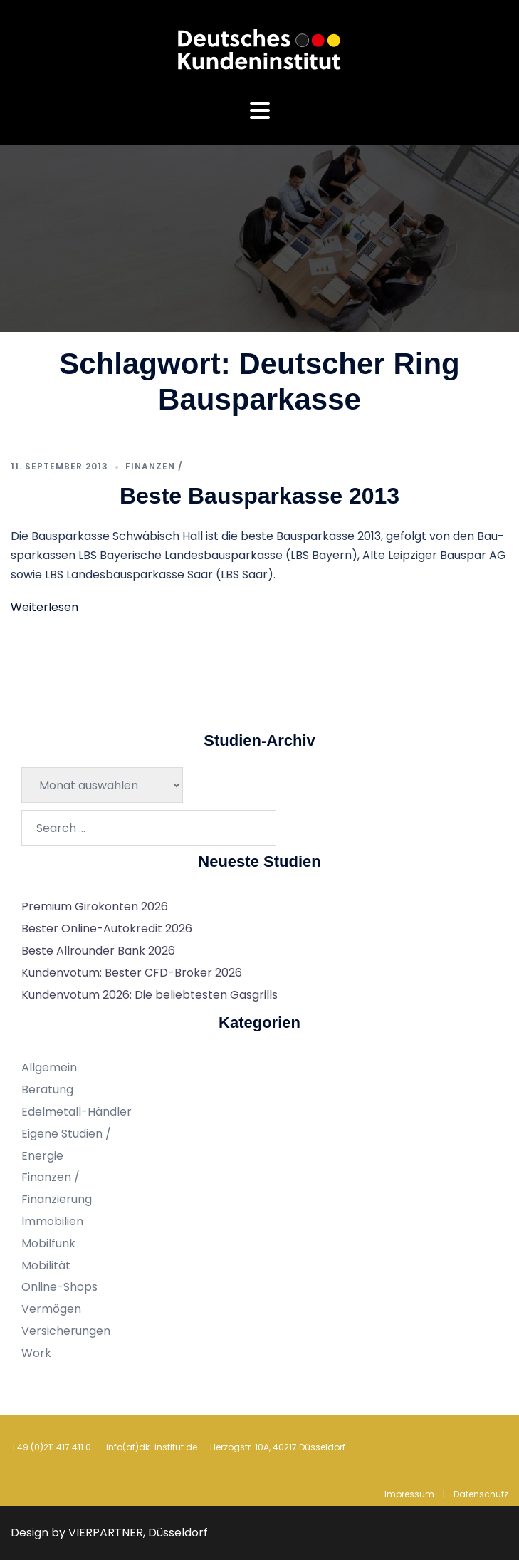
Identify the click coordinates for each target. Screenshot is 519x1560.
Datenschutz (481, 1494)
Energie (42, 1156)
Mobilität (45, 1265)
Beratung (47, 1089)
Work (36, 1353)
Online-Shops (59, 1287)
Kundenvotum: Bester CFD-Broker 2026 (131, 972)
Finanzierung (56, 1199)
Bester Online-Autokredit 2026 (106, 928)
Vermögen (51, 1309)
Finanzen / (154, 466)
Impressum (409, 1494)
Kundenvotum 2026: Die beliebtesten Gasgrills (149, 995)
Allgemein (49, 1067)
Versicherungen (65, 1331)
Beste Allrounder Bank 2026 (98, 950)
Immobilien (52, 1221)
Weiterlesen (44, 607)
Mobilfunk (48, 1243)
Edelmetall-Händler (76, 1111)
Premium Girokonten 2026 (94, 906)
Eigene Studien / (66, 1133)
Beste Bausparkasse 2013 (259, 496)
